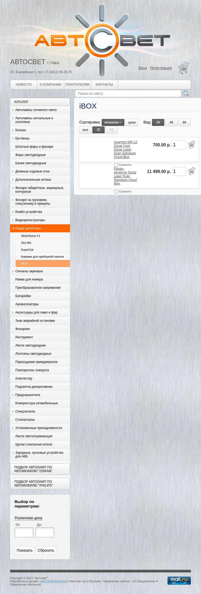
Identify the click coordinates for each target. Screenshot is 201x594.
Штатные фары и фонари (34, 146)
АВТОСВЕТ (28, 61)
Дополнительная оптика (33, 180)
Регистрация (161, 68)
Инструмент (24, 337)
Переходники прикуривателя (36, 362)
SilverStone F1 (30, 235)
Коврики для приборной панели (42, 256)
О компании (50, 84)
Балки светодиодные (30, 163)
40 (171, 122)
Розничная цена (28, 518)
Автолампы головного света (36, 110)
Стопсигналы (25, 420)
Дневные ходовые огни (32, 171)
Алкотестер (23, 378)
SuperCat (27, 249)
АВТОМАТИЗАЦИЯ (54, 581)
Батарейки (23, 296)
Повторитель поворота (32, 370)
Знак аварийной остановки (35, 321)
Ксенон (20, 130)
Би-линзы (22, 138)
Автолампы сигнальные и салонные (34, 120)
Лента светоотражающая (33, 436)
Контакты (104, 84)
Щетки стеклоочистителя (33, 444)
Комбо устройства (28, 212)
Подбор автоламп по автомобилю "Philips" (33, 483)
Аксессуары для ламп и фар (36, 312)
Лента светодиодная (30, 345)
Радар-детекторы (28, 228)
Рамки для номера (29, 279)
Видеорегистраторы (30, 220)
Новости (23, 84)
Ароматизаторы (27, 304)
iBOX (24, 263)
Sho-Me (26, 242)
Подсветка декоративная (33, 387)
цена (132, 122)
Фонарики (22, 329)
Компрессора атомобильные (36, 403)
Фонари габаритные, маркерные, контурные (39, 189)
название (113, 122)
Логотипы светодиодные (33, 354)
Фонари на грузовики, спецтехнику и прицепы (32, 201)
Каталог (21, 102)
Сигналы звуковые (29, 271)
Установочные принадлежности (38, 428)
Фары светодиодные (30, 155)
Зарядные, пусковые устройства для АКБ (39, 454)
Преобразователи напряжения (37, 288)
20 (158, 122)
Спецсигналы (25, 411)
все (85, 130)
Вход (142, 68)
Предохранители (27, 395)
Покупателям (77, 84)
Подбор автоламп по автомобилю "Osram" (33, 469)
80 (184, 122)
